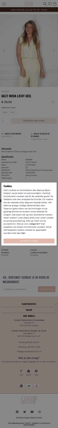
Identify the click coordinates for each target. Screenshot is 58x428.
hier (23, 233)
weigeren (34, 224)
